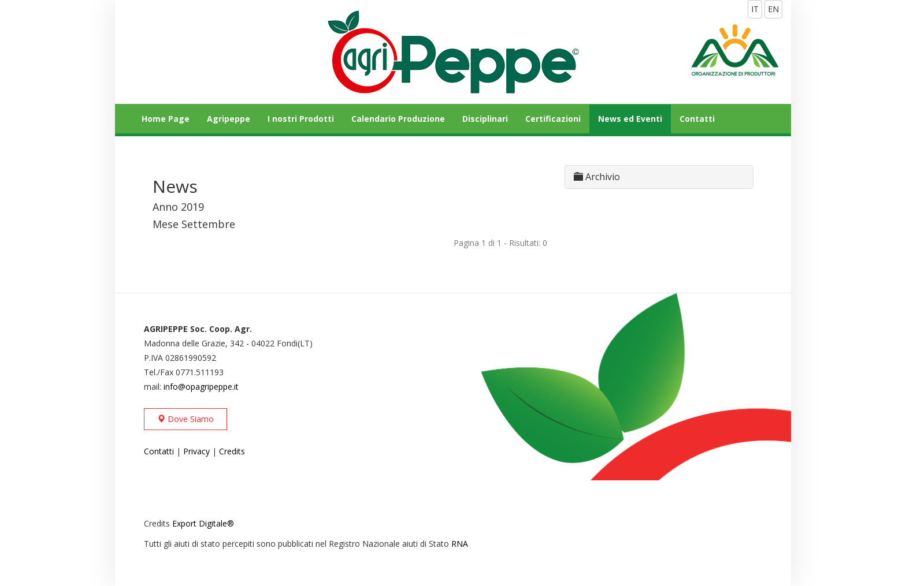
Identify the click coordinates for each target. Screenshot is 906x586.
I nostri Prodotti (301, 118)
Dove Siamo (185, 418)
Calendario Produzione (398, 118)
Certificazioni (553, 118)
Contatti (697, 118)
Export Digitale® (203, 523)
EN (773, 8)
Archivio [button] (597, 176)
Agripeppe (228, 118)
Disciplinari (485, 118)
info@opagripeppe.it (201, 386)
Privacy (196, 451)
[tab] (659, 177)
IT (755, 8)
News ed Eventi (630, 118)
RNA (459, 543)
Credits (232, 451)
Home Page (166, 118)
